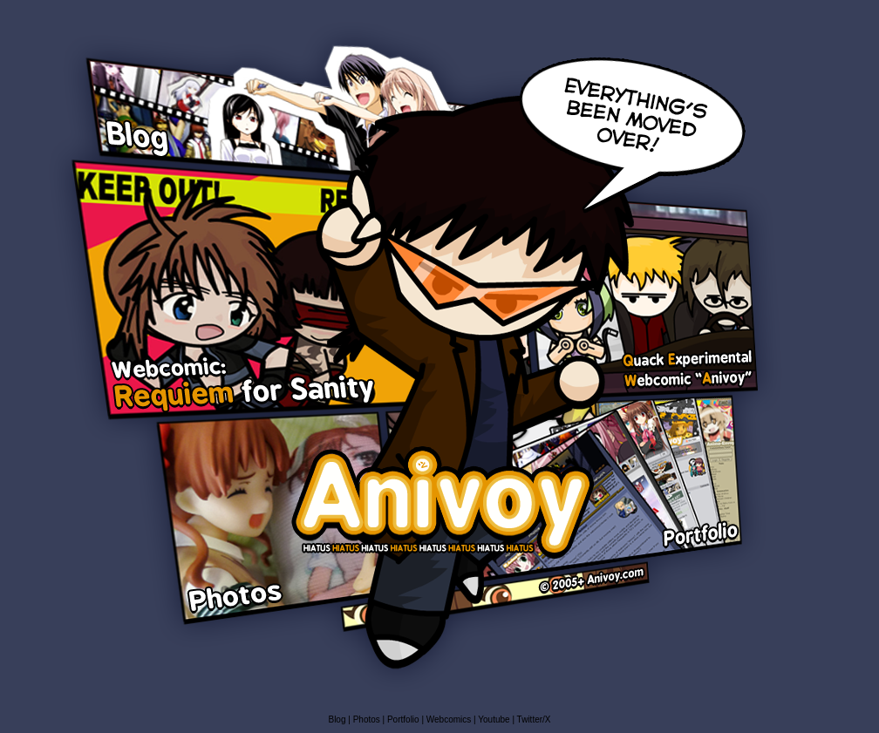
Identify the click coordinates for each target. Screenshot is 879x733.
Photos (366, 719)
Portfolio (403, 719)
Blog (338, 719)
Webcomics (450, 719)
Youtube (493, 719)
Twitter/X (534, 719)
